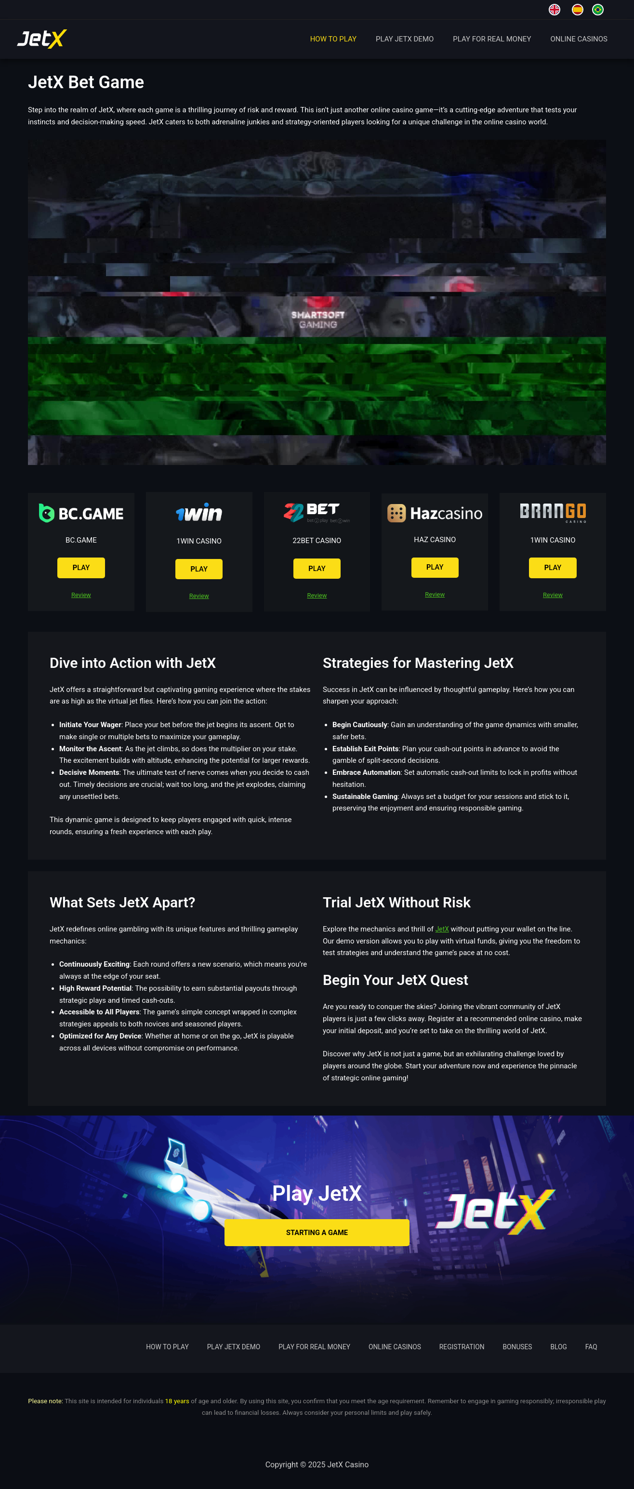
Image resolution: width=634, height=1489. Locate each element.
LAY (81, 568)
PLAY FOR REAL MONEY (499, 39)
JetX (443, 931)
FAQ (599, 1347)
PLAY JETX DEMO (417, 39)
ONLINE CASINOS (581, 39)
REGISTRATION (496, 1347)
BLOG (577, 1347)
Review (81, 596)
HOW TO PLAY (350, 39)
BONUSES (544, 1347)
